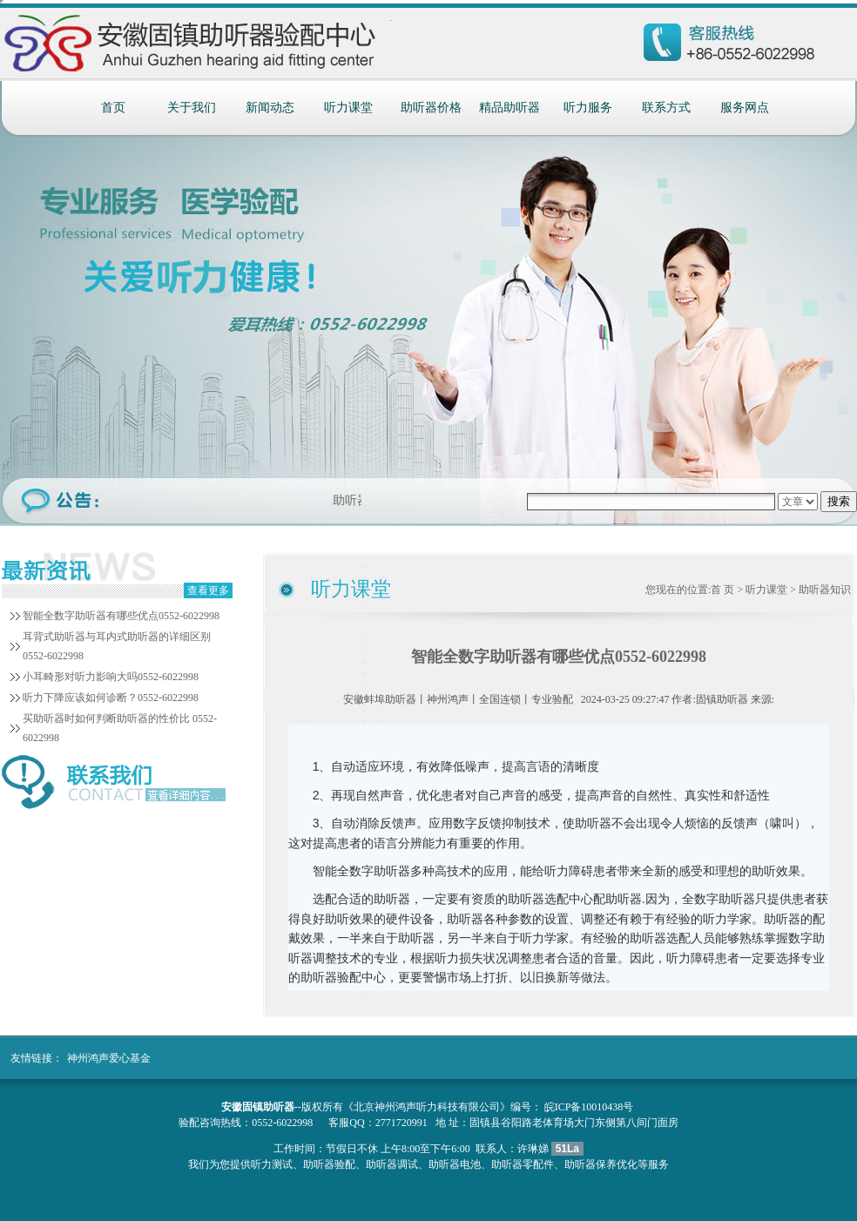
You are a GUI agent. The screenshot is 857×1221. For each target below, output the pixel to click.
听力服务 (587, 107)
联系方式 (666, 107)
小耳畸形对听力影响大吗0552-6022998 (111, 677)
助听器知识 (825, 590)
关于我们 (191, 107)
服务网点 (744, 107)
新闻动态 (270, 107)
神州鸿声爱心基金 (109, 1058)
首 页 (722, 590)
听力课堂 (348, 107)
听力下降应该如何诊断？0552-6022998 (111, 697)
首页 (113, 107)
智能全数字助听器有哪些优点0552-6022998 (121, 616)
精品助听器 (509, 107)
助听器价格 (431, 107)
